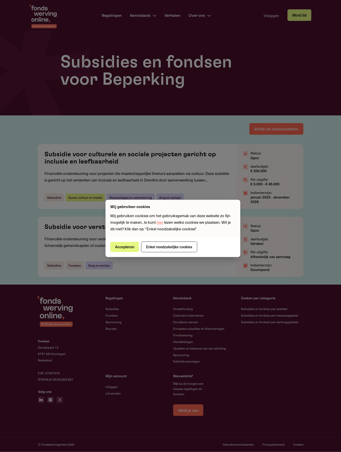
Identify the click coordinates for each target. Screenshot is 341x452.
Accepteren (124, 246)
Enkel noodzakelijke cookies (170, 246)
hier (160, 222)
